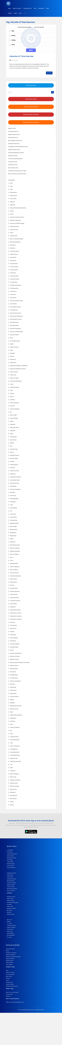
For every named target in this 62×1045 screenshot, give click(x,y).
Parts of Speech (14, 569)
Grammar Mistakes (15, 409)
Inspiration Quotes (11, 878)
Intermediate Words (15, 480)
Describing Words (14, 325)
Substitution (13, 718)
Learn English (9, 964)
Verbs (11, 767)
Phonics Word (13, 579)
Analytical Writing (14, 226)
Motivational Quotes (12, 888)
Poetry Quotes (10, 865)
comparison (13, 272)
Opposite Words (14, 563)
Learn (11, 504)
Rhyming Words (14, 668)
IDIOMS (12, 443)
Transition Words (14, 736)
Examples (12, 353)
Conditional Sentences (15, 285)
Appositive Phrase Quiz (14, 143)
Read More (49, 72)
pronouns (12, 622)
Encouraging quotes (15, 341)
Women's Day (13, 789)
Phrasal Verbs (13, 582)
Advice (11, 214)
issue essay (13, 495)
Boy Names (13, 245)
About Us (8, 996)
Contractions (13, 297)
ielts (11, 446)
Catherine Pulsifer (11, 925)
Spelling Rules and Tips (16, 705)
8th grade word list (12, 155)
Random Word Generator (31, 107)
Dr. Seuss (9, 937)
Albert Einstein (10, 900)
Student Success (14, 709)
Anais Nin (9, 904)
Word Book (41, 8)
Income (12, 452)
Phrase (10, 13)
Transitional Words (14, 739)
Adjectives (12, 205)
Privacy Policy (9, 994)
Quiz (20, 13)
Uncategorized (13, 749)
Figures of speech (14, 378)
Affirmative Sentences (15, 220)
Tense (7, 980)
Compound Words (14, 279)
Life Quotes (13, 514)
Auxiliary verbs (13, 235)
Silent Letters (13, 690)
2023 (11, 186)
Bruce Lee (9, 919)
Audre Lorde (10, 906)
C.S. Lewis (9, 923)
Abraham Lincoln (11, 896)
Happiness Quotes (11, 873)
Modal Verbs (13, 535)
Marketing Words (14, 523)
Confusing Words (10, 974)
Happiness (12, 430)
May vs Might (13, 526)
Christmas (12, 248)
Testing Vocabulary (15, 727)
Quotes (12, 650)
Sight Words (13, 687)
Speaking (12, 702)
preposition (13, 607)
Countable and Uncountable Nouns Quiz (18, 146)
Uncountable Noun (14, 752)
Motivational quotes (15, 545)
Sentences (12, 684)
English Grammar (14, 347)
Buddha (9, 921)
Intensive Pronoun (14, 470)
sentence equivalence (15, 681)
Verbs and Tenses (10, 948)
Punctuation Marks (14, 644)
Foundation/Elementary (16, 381)
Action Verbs (13, 198)
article (11, 232)
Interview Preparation (15, 489)
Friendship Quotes (14, 387)
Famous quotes (14, 371)
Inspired (12, 461)
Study (11, 712)
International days (14, 483)
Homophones (13, 436)
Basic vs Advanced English (16, 238)
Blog (35, 8)
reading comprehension (16, 653)
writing (11, 801)
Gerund (12, 396)
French (11, 384)
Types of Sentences (15, 746)
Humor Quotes (10, 855)
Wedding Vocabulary (15, 780)
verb (11, 764)
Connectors (13, 294)
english (12, 344)
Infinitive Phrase (14, 458)
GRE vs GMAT (13, 415)
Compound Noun (14, 276)
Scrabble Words (14, 675)
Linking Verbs (13, 517)
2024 (11, 189)
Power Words (13, 603)
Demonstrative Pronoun (16, 319)
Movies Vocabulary (14, 548)
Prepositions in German (16, 616)
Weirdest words (14, 783)
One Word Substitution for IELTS (16, 152)
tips (11, 730)
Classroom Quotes (11, 882)
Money (11, 538)
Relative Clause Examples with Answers (20, 662)
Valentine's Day (14, 758)
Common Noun (14, 263)
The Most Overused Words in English (17, 170)
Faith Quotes (10, 876)
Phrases (12, 585)
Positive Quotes (11, 886)
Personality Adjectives (15, 576)
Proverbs (12, 631)
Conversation (13, 303)
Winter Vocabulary (14, 786)
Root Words (13, 671)
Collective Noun (14, 254)
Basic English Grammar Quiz (15, 140)
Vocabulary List (27, 8)
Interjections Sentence (15, 477)
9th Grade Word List (13, 137)
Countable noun (14, 310)
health (11, 433)
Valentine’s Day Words (15, 761)
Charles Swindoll (11, 927)
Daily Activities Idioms (15, 313)
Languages (13, 501)
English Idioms (9, 962)
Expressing (13, 359)
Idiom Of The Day (10, 972)
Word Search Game (31, 99)
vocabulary (12, 770)
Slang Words (13, 693)
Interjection (13, 474)
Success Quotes (11, 890)
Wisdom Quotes (11, 863)
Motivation (12, 542)
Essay (11, 350)
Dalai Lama (10, 931)
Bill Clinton (9, 910)
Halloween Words (14, 427)
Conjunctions (13, 291)
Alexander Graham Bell (12, 902)
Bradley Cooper (11, 914)
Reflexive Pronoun (14, 659)
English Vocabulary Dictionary (13, 956)
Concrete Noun (13, 282)
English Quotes (9, 960)
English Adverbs (10, 984)
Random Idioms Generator (31, 114)
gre (11, 412)
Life (11, 511)
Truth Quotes (10, 861)
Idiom (47, 8)
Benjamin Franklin (11, 908)
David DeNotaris (11, 935)
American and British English (17, 223)
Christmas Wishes (14, 251)
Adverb (12, 211)
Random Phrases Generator (31, 122)
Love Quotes (10, 850)
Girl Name (12, 399)
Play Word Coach (31, 85)
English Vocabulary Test (14, 134)
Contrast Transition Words (16, 300)
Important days (14, 449)
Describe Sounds (14, 322)
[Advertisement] (31, 1028)
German (12, 393)
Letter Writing (13, 508)
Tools (11, 733)
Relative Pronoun (14, 665)
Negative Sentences (15, 551)
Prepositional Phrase (15, 610)
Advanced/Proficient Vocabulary (18, 208)
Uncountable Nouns (15, 755)
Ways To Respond (14, 774)
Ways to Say (13, 777)
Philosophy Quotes (11, 857)
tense (11, 724)
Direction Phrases (14, 334)
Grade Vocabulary (14, 402)
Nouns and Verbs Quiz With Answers (17, 173)
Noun (11, 557)
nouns (11, 560)
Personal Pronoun (14, 572)
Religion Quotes (11, 884)
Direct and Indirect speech (16, 331)
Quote (15, 13)
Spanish (12, 699)
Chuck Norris (10, 929)
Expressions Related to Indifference (19, 365)
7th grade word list (12, 161)
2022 (11, 183)
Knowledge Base (14, 498)
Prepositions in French (15, 613)
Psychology (13, 634)
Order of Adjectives (15, 566)
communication (14, 269)
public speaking (14, 637)
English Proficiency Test (14, 149)
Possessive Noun (14, 597)
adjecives (12, 201)
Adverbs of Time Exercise (21, 56)
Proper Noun (13, 628)
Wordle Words (13, 795)
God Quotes (10, 859)
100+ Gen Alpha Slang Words (15, 158)
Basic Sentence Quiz (13, 167)
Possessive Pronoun (15, 600)
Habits (11, 421)
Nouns (7, 950)
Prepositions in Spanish (16, 619)
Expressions (13, 362)
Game (11, 390)
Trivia (11, 743)
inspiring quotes (14, 464)
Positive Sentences (14, 591)
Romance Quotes (11, 867)
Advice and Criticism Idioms (17, 217)
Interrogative (13, 486)
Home (9, 8)
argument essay (14, 229)
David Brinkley (10, 933)
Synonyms (12, 721)
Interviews (12, 492)
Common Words (14, 266)
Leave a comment (14, 60)
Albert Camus (10, 898)
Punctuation (13, 641)
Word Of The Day (17, 8)
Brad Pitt (9, 912)
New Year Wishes (14, 554)
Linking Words (13, 520)
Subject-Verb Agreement (16, 715)
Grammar (12, 405)
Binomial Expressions (15, 242)
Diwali (11, 337)
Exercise (12, 356)
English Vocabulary (10, 954)
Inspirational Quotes (12, 853)
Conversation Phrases (15, 307)
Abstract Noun (13, 195)
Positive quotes (14, 588)
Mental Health (13, 529)
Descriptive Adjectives (15, 328)
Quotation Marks (14, 647)
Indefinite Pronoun (14, 455)
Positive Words (13, 594)
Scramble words (14, 678)
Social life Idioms (14, 696)
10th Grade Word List (13, 131)
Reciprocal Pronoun (15, 656)
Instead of (12, 467)
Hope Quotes (13, 440)
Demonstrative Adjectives (16, 316)
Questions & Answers (11, 952)
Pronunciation (13, 625)
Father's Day (13, 375)
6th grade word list (12, 164)
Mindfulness (13, 532)
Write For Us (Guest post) (12, 992)
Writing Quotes (10, 880)
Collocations (13, 257)
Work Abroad (13, 798)
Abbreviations (13, 192)
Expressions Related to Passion (18, 368)
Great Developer (14, 418)
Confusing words (14, 288)
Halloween (12, 424)
